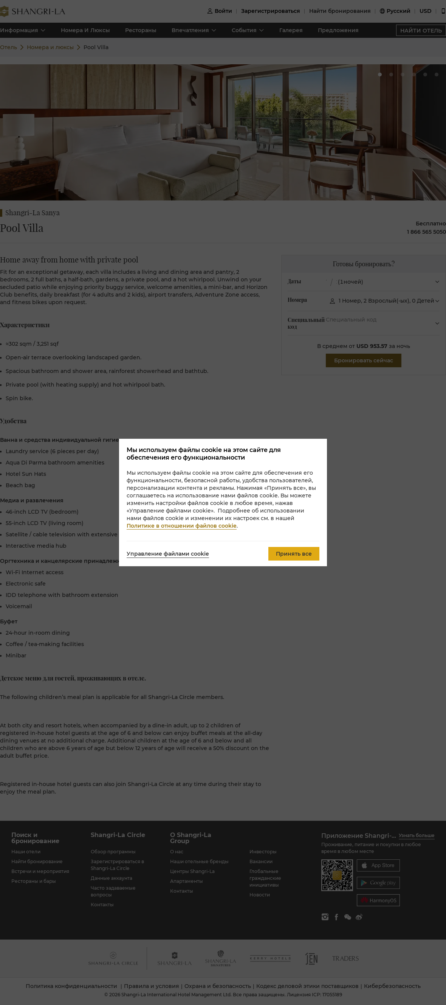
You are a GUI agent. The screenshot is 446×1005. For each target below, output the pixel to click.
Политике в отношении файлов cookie (182, 525)
